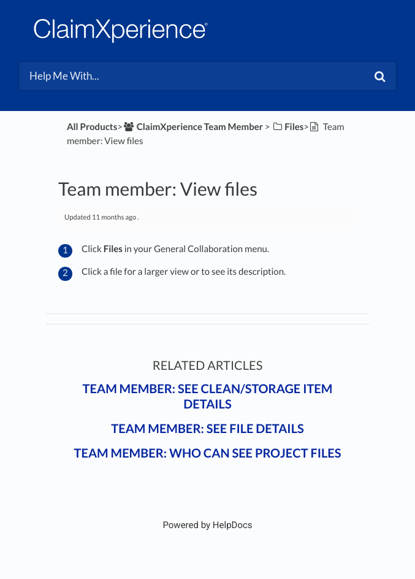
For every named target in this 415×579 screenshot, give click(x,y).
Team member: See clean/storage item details (208, 397)
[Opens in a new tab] (207, 525)
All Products (92, 126)
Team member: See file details (207, 428)
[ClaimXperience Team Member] (193, 126)
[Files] (287, 126)
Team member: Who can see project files (207, 453)
